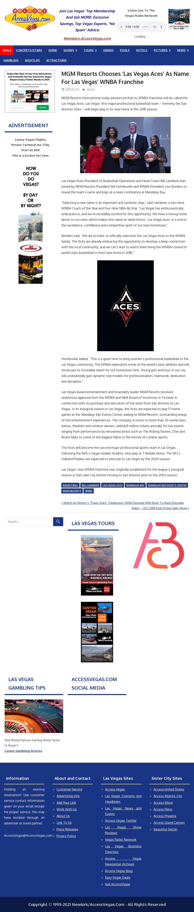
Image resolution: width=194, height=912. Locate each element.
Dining (108, 50)
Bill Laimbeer (90, 485)
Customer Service (69, 789)
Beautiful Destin (165, 829)
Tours (89, 50)
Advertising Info (68, 796)
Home (52, 50)
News (181, 50)
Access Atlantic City (168, 796)
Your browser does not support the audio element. (141, 26)
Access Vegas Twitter (120, 821)
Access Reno (163, 809)
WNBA (88, 490)
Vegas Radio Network (120, 840)
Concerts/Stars (29, 50)
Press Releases (67, 829)
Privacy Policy (66, 836)
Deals (6, 50)
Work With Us (67, 809)
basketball (70, 485)
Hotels (141, 50)
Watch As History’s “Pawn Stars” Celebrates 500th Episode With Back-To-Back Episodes (123, 503)
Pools (125, 50)
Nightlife (32, 60)
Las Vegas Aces (113, 485)
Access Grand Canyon (169, 823)
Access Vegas (115, 789)
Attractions (56, 60)
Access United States (169, 789)
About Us (63, 816)
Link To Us (64, 823)
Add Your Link (66, 803)
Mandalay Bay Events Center (167, 485)
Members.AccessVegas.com (87, 38)
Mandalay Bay (135, 485)
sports (91, 89)
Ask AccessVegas (117, 884)
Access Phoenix (165, 816)
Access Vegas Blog (119, 871)
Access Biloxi (163, 803)
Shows (68, 50)
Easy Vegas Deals (117, 877)
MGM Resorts (72, 490)
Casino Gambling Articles (23, 751)
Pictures (161, 50)
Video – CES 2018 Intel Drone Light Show (159, 508)
